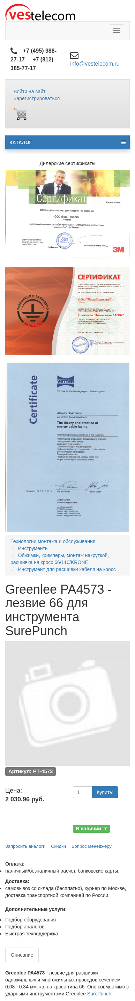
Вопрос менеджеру (92, 846)
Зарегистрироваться (37, 98)
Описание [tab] (22, 955)
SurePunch (99, 993)
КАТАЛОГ (67, 142)
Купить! (105, 792)
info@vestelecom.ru (95, 64)
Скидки (58, 846)
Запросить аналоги (25, 846)
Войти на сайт (30, 91)
